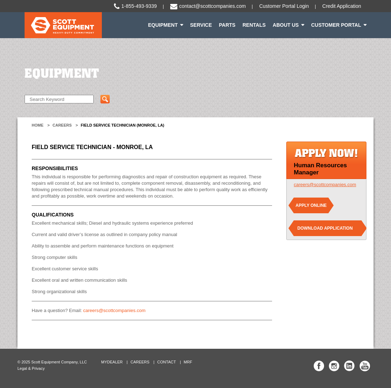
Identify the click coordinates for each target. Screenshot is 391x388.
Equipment (163, 25)
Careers (62, 125)
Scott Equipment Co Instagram (334, 366)
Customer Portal (336, 25)
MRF (188, 362)
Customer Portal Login (284, 6)
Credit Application (341, 6)
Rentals (254, 25)
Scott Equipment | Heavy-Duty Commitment (63, 25)
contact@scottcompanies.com (212, 6)
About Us (286, 25)
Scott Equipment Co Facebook (319, 366)
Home (37, 125)
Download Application (325, 228)
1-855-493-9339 (139, 6)
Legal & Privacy (31, 368)
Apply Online (311, 205)
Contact (166, 362)
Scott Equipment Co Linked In (349, 366)
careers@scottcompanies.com (114, 310)
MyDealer (112, 362)
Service (201, 25)
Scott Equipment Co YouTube (364, 366)
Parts (227, 25)
